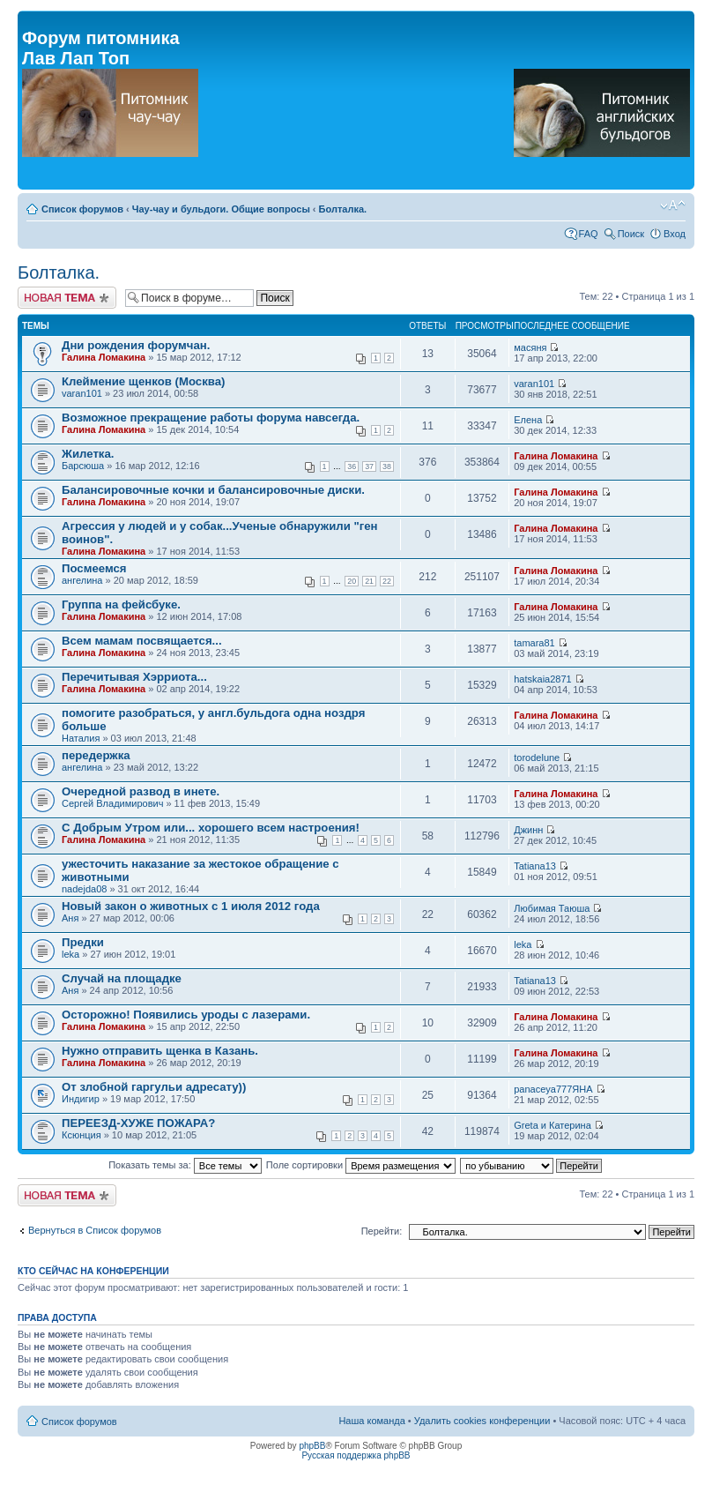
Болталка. (343, 209)
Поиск (631, 233)
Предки (83, 942)
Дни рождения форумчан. (136, 345)
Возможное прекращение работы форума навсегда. (211, 417)
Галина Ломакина (103, 357)
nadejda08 (84, 889)
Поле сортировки (361, 1165)
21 (369, 581)
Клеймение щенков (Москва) (143, 381)
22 (386, 581)
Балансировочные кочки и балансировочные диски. (213, 489)
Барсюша (83, 465)
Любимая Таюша (552, 908)
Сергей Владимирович (112, 803)
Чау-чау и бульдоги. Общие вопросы (221, 209)
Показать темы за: (185, 1165)
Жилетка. (88, 453)
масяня (530, 347)
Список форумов (82, 209)
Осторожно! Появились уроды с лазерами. (186, 1014)
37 (369, 466)
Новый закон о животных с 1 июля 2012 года (191, 906)
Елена (528, 419)
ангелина (82, 580)
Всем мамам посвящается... (142, 640)
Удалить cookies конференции (482, 1420)
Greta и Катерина (552, 1125)
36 (351, 466)
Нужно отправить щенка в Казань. (160, 1050)
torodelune (537, 757)
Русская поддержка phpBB (355, 1455)
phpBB (312, 1446)
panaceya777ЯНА (553, 1089)
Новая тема (67, 298)
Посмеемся (94, 568)
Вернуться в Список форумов (94, 1230)
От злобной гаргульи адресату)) (154, 1086)
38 (386, 466)
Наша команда (371, 1420)
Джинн (528, 830)
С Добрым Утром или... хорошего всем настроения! (211, 827)
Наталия (81, 738)
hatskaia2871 (542, 679)
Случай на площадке (122, 978)
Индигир (81, 1098)
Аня (70, 918)
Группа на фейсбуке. (121, 604)
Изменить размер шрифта (673, 205)
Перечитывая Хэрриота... (134, 676)
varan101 (82, 393)
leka (70, 954)
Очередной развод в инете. (140, 791)
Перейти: (382, 1231)
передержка (96, 755)
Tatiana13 (535, 866)
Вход (675, 233)
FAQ (588, 233)
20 (351, 581)
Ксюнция (81, 1135)
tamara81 (534, 643)
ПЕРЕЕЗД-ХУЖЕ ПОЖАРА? (138, 1123)
